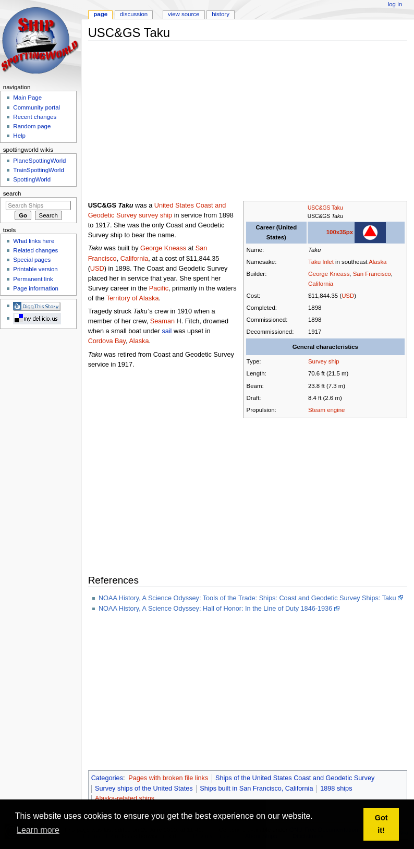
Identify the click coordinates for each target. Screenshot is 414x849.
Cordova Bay (107, 341)
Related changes (35, 250)
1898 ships (336, 788)
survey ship (155, 215)
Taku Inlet (321, 262)
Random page (32, 126)
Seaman (162, 321)
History (220, 14)
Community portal (36, 107)
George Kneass (328, 274)
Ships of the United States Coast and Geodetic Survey (294, 778)
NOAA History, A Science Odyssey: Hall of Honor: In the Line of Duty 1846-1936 (215, 608)
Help (19, 135)
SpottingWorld (32, 179)
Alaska (377, 262)
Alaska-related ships (124, 798)
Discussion (134, 14)
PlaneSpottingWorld (39, 160)
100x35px (339, 232)
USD (348, 296)
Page (100, 14)
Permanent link (33, 279)
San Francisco (372, 274)
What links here (33, 241)
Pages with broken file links (168, 778)
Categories (107, 778)
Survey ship (323, 361)
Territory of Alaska (132, 298)
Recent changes (34, 117)
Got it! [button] (381, 824)
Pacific (158, 288)
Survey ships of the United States (144, 788)
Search (12, 193)
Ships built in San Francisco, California (256, 788)
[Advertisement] (251, 122)
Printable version (35, 269)
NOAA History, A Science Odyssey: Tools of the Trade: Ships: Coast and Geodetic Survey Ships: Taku (247, 598)
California (320, 284)
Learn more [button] (38, 830)
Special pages (32, 260)
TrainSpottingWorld (38, 170)
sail (167, 331)
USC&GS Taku (325, 208)
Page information (35, 288)
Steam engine (326, 410)
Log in (395, 4)
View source (183, 14)
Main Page (27, 97)
